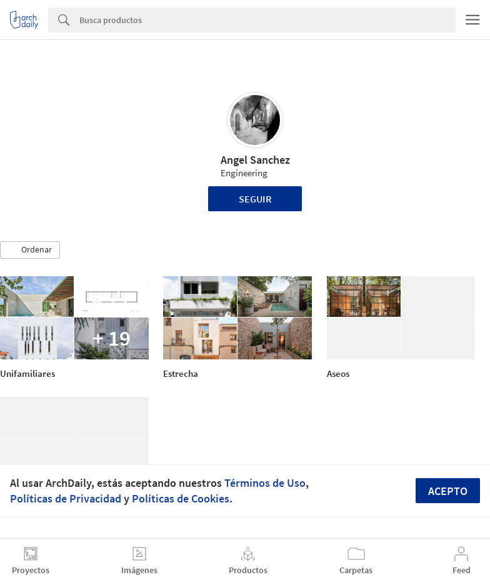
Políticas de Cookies (180, 498)
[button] (30, 250)
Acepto (448, 491)
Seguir (255, 198)
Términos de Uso (265, 483)
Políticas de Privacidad (65, 498)
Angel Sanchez (255, 159)
